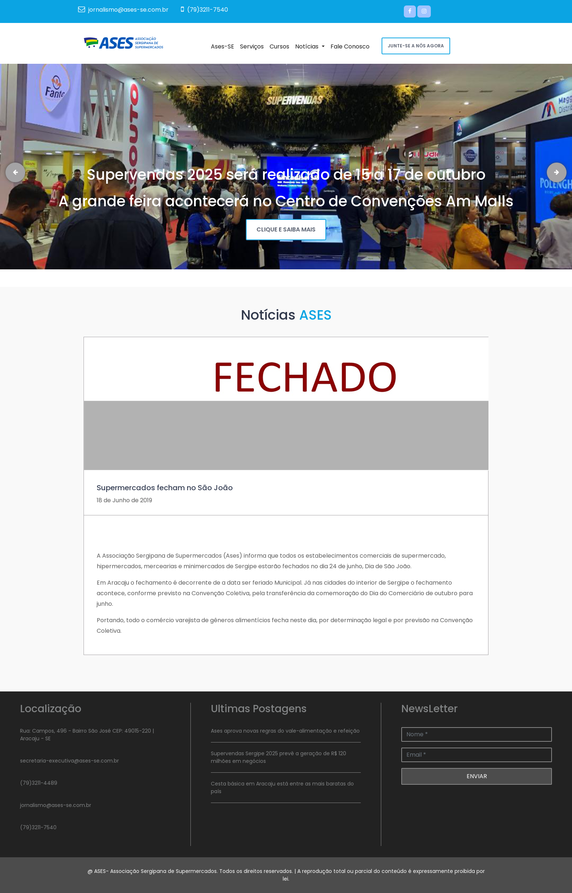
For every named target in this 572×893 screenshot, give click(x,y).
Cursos (281, 46)
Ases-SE (224, 46)
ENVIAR (477, 776)
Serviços (253, 46)
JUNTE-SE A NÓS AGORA (416, 46)
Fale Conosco (351, 46)
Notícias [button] (311, 46)
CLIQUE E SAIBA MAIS (286, 229)
